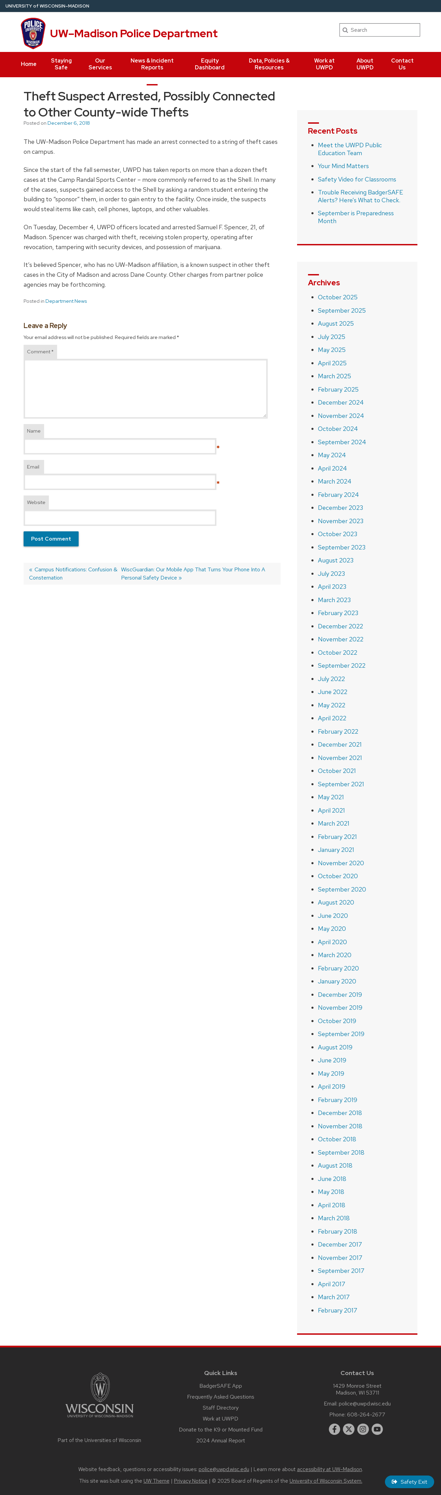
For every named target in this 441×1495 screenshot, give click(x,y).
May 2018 (331, 1192)
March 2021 (333, 823)
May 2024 (332, 455)
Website (36, 502)
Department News (66, 301)
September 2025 (342, 310)
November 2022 (340, 639)
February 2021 (337, 837)
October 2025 (338, 297)
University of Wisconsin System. (326, 1481)
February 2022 (338, 731)
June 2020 (333, 916)
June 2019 (332, 1060)
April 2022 (332, 718)
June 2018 (332, 1179)
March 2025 (334, 376)
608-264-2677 (366, 1414)
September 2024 (342, 442)
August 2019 (335, 1047)
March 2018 (334, 1218)
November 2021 (340, 758)
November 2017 (340, 1258)
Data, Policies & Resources (269, 64)
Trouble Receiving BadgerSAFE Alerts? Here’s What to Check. (360, 196)
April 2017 (331, 1284)
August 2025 (336, 323)
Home (29, 64)
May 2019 (331, 1073)
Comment (40, 351)
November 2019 (340, 1007)
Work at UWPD (324, 64)
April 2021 (331, 810)
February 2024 (338, 495)
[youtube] (377, 1429)
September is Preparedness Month (356, 217)
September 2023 (341, 547)
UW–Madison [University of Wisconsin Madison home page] (47, 6)
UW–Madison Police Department (134, 33)
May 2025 (332, 350)
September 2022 (341, 665)
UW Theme (157, 1481)
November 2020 (341, 863)
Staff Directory (221, 1407)
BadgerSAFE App (220, 1385)
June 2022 (332, 692)
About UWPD (365, 64)
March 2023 (334, 600)
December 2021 (340, 744)
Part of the (99, 1440)
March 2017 (334, 1297)
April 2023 (332, 586)
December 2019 (340, 994)
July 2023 (331, 573)
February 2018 (337, 1231)
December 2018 (340, 1113)
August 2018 (335, 1165)
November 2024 (341, 416)
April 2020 (332, 942)
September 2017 (341, 1271)
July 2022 (331, 679)
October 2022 (337, 652)
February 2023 (338, 613)
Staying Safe (61, 64)
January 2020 (337, 981)
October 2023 (337, 534)
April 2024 (332, 468)
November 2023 (340, 521)
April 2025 (332, 363)
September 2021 (341, 784)
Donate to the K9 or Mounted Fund (221, 1429)
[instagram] (363, 1429)
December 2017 (340, 1244)
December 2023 (340, 508)
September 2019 (341, 1034)
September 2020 (342, 889)
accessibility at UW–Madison (329, 1469)
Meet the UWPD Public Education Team (350, 149)
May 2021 (331, 797)
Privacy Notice (191, 1481)
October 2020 (338, 876)
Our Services (100, 64)
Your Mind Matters (343, 166)
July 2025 (331, 337)
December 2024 (341, 402)
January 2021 (336, 850)
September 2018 (341, 1152)
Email (33, 466)
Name (34, 430)
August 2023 (335, 560)
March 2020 (334, 955)
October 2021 (337, 771)
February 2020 (338, 968)
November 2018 (340, 1126)
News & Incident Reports (152, 64)
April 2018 (331, 1205)
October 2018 (337, 1139)
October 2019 (337, 1021)
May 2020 (332, 929)
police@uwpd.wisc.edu (365, 1403)
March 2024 (334, 481)
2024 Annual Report (220, 1440)
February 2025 (338, 389)
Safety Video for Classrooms (357, 179)
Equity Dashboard (210, 64)
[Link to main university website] (99, 1418)
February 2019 (337, 1100)
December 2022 (340, 626)
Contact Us (402, 64)
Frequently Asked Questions (220, 1396)
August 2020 (336, 902)
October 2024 (338, 429)
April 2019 (331, 1086)
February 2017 (337, 1310)
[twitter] (349, 1429)
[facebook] (334, 1429)
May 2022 (331, 705)
